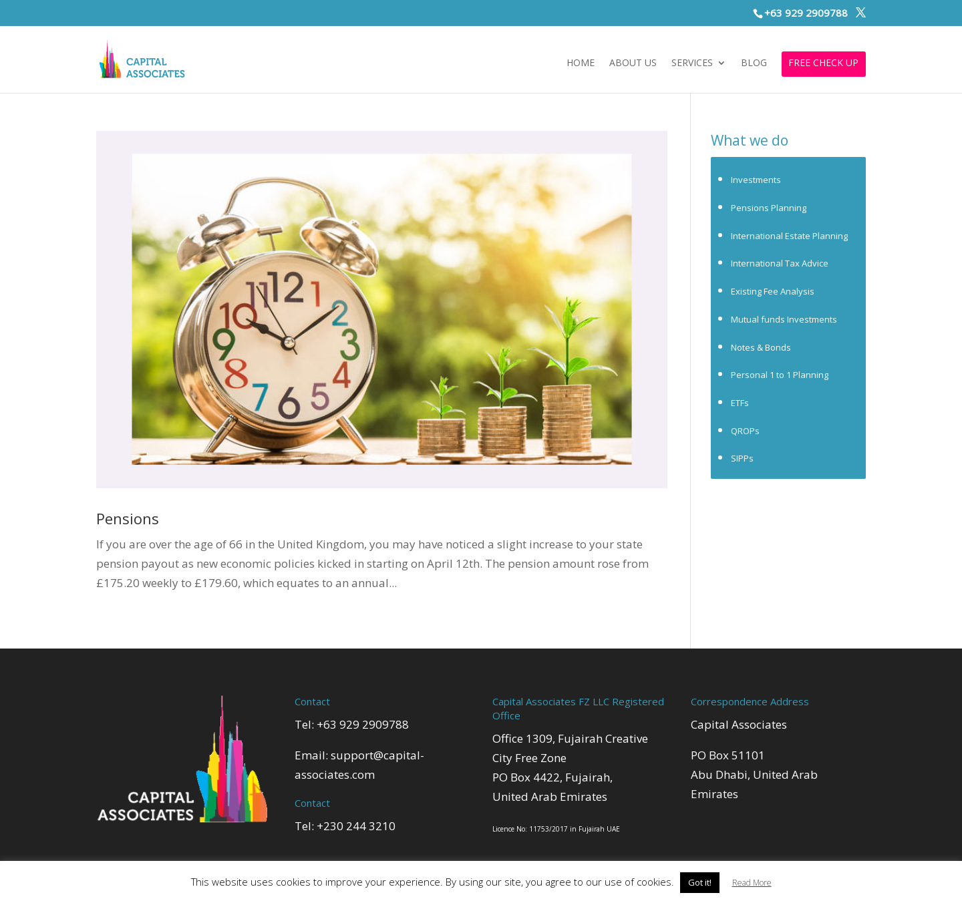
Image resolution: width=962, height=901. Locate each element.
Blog (754, 63)
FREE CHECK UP (823, 63)
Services (692, 63)
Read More (752, 882)
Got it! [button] (699, 882)
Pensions (127, 518)
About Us (633, 63)
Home (581, 63)
